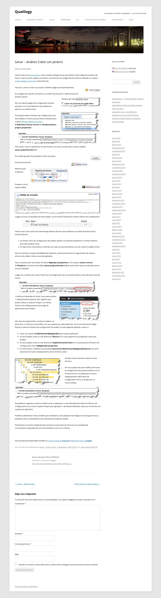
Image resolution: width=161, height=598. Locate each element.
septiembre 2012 (119, 246)
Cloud (52, 20)
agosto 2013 (117, 213)
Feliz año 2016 (117, 108)
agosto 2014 (117, 177)
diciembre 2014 (118, 164)
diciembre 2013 (118, 200)
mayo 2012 (116, 256)
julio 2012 (116, 249)
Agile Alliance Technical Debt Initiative (127, 105)
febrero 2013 (117, 230)
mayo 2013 (116, 220)
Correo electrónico (23, 544)
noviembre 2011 (118, 275)
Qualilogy (23, 11)
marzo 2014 (116, 190)
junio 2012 (116, 252)
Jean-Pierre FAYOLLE (89, 447)
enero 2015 (116, 161)
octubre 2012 (117, 243)
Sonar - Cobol (44, 447)
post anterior (35, 75)
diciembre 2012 (118, 236)
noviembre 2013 (118, 203)
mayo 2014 (116, 184)
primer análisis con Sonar (25, 81)
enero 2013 (116, 233)
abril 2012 (116, 259)
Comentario (20, 503)
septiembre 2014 (119, 174)
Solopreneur (117, 20)
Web (17, 554)
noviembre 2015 (118, 151)
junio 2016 (116, 138)
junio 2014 (116, 180)
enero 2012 (116, 269)
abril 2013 (116, 223)
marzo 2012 (116, 262)
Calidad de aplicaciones (95, 20)
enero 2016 (116, 144)
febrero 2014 (117, 194)
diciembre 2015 (118, 148)
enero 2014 (116, 197)
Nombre (19, 533)
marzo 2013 (116, 226)
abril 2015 (116, 154)
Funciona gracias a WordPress (26, 586)
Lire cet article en (58, 440)
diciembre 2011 (118, 272)
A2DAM (18, 20)
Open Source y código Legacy (87, 484)
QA (77, 20)
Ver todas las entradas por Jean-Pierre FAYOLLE (52, 463)
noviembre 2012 (118, 239)
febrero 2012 (117, 266)
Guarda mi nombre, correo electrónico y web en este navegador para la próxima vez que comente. (58, 564)
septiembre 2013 (119, 210)
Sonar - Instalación (58, 447)
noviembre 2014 (118, 167)
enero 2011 (116, 279)
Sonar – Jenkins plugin (25, 484)
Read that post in (81, 440)
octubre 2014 (117, 171)
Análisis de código (35, 20)
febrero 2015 (117, 157)
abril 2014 (116, 187)
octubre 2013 (117, 207)
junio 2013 (116, 216)
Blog (131, 20)
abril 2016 (116, 141)
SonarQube (65, 20)
